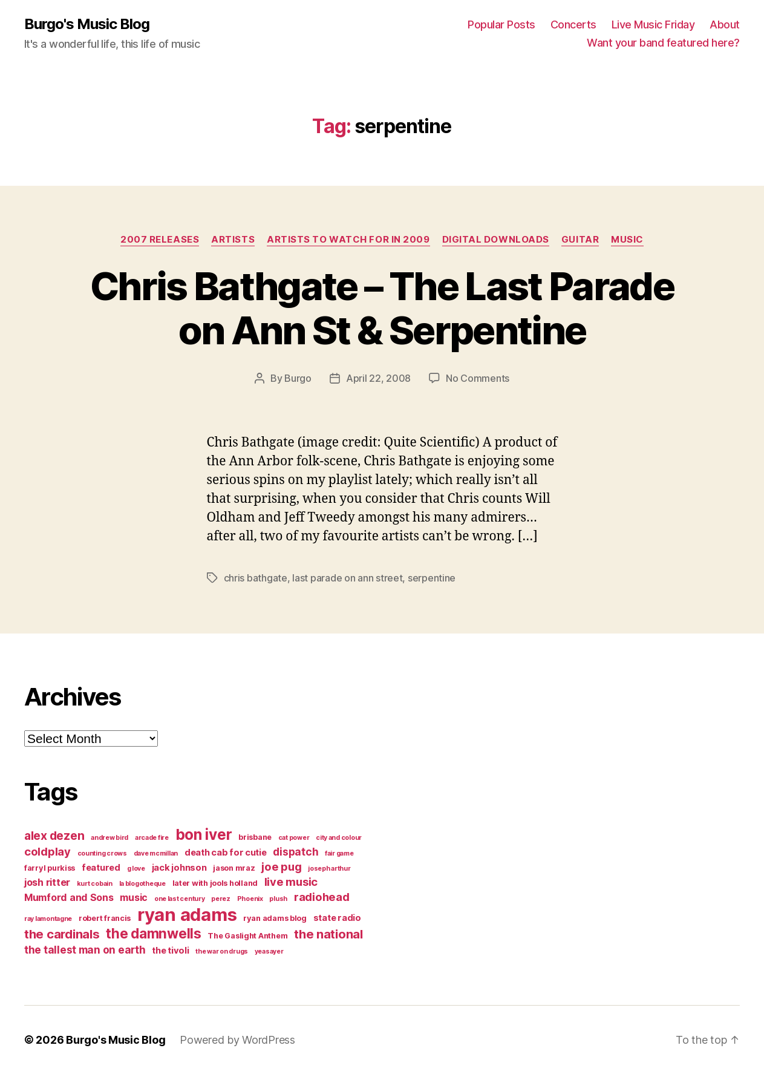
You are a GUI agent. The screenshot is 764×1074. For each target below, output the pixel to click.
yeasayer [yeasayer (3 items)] (269, 951)
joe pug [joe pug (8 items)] (281, 866)
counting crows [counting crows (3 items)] (102, 853)
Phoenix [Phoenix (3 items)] (250, 899)
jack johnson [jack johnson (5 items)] (179, 867)
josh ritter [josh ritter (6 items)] (47, 882)
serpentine (431, 578)
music (627, 239)
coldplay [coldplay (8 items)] (47, 851)
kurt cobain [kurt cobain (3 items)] (95, 884)
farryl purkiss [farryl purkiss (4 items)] (49, 868)
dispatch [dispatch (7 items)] (295, 851)
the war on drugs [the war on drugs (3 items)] (221, 951)
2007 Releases (159, 239)
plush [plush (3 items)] (278, 899)
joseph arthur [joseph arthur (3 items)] (329, 869)
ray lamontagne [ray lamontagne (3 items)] (48, 919)
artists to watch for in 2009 (348, 239)
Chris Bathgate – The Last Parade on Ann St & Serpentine (382, 308)
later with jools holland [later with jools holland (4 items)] (215, 883)
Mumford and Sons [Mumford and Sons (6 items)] (69, 897)
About (725, 24)
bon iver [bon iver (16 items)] (203, 834)
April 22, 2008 (378, 378)
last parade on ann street (347, 578)
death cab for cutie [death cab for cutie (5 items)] (225, 852)
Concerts (573, 24)
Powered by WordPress (237, 1039)
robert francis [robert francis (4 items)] (105, 918)
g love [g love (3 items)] (136, 869)
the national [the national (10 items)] (328, 933)
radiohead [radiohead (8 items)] (322, 896)
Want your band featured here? (663, 42)
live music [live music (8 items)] (291, 881)
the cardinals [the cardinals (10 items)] (62, 933)
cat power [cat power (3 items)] (294, 838)
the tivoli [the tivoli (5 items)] (170, 950)
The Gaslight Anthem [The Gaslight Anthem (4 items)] (247, 935)
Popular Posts (501, 24)
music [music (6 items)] (134, 897)
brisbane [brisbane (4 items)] (255, 837)
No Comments (477, 378)
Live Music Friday (653, 24)
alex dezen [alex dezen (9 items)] (54, 835)
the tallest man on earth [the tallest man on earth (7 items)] (85, 949)
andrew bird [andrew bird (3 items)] (109, 838)
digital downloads (495, 239)
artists (233, 239)
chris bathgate (255, 578)
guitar (580, 239)
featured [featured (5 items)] (101, 867)
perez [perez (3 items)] (220, 899)
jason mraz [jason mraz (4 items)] (234, 868)
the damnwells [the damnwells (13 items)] (153, 933)
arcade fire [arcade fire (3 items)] (152, 838)
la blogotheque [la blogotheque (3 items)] (142, 884)
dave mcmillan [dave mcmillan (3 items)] (156, 853)
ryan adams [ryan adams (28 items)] (187, 914)
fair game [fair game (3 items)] (339, 853)
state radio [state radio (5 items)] (337, 917)
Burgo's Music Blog (86, 24)
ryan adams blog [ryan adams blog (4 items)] (275, 918)
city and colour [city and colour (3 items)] (339, 838)
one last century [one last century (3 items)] (179, 899)
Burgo (298, 378)
